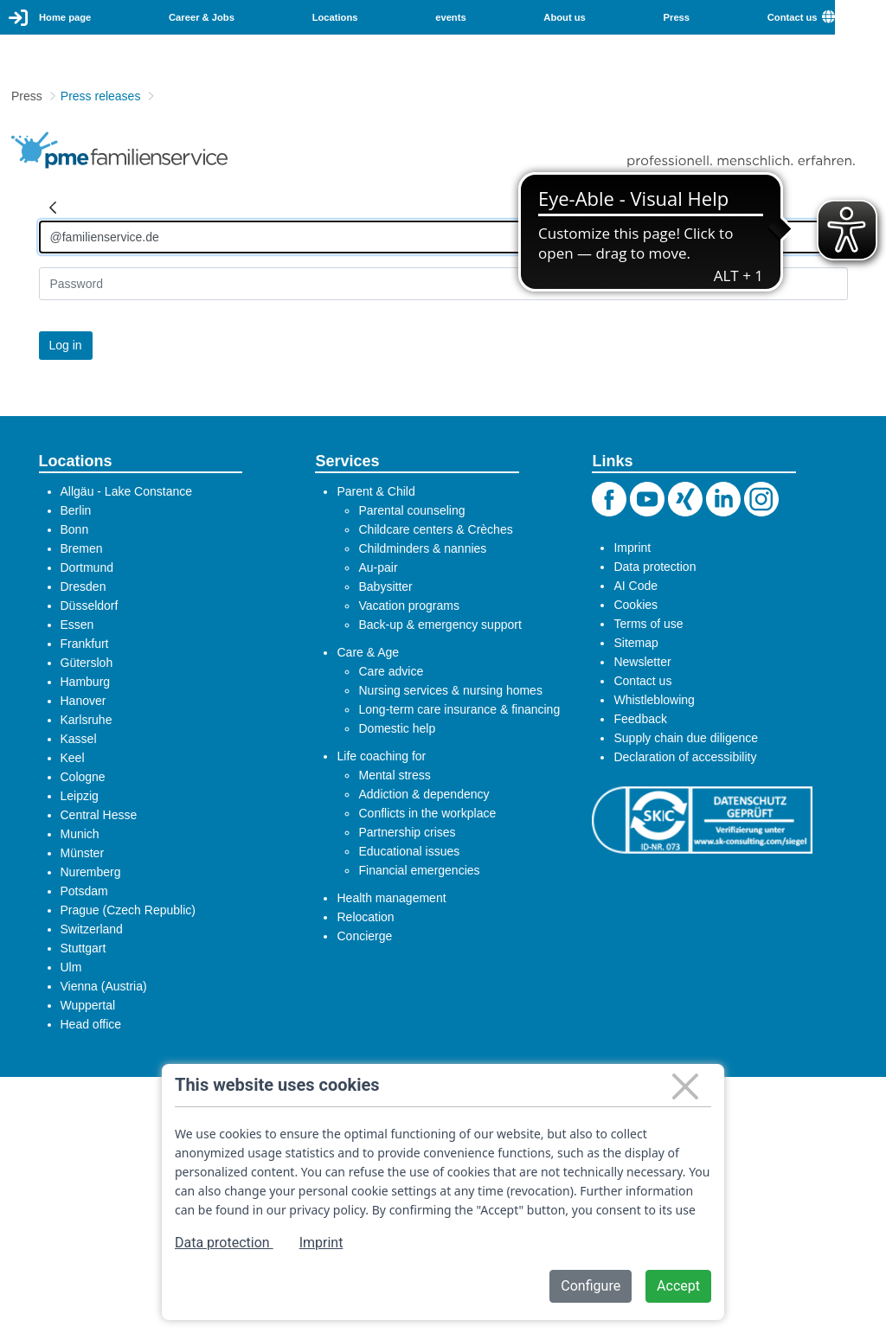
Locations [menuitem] (335, 17)
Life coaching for (381, 756)
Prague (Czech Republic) (128, 910)
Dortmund (87, 567)
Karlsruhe (86, 720)
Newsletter (642, 662)
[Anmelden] (443, 237)
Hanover (83, 701)
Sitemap (635, 643)
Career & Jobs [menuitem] (201, 17)
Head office (91, 1024)
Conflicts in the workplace (427, 813)
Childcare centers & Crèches (435, 529)
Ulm (71, 967)
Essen (77, 624)
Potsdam (84, 891)
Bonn (75, 529)
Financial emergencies (418, 870)
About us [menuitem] (564, 17)
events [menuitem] (450, 17)
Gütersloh (87, 663)
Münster (83, 853)
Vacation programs (408, 605)
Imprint (632, 547)
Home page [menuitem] (65, 17)
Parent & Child (375, 491)
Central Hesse (99, 815)
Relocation (365, 917)
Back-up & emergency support (439, 624)
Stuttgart (83, 948)
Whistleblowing (653, 700)
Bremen (82, 548)
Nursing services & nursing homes (450, 690)
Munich (80, 834)
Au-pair (377, 567)
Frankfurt (85, 643)
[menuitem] (854, 17)
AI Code (635, 586)
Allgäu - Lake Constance (127, 491)
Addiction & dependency (423, 794)
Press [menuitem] (677, 17)
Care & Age (368, 652)
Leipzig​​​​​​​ (80, 796)
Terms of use (648, 624)
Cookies (635, 605)
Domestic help (396, 728)
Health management (391, 898)
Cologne (83, 777)
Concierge (364, 936)
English (860, 16)
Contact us (642, 681)
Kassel (79, 739)
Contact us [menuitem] (792, 17)
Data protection (654, 567)
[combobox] (860, 17)
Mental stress (394, 775)
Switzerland (92, 929)
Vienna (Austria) (104, 986)
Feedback (639, 719)
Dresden (83, 586)
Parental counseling (411, 510)
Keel (73, 758)
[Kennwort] (443, 283)
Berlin (76, 510)
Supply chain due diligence (685, 738)
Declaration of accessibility (684, 757)
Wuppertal (88, 1005)
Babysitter (385, 586)
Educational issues (408, 851)
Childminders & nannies (422, 548)
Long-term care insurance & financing (459, 709)
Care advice (390, 671)
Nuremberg (91, 872)
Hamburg (86, 682)
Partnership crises (406, 832)
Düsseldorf (90, 605)
